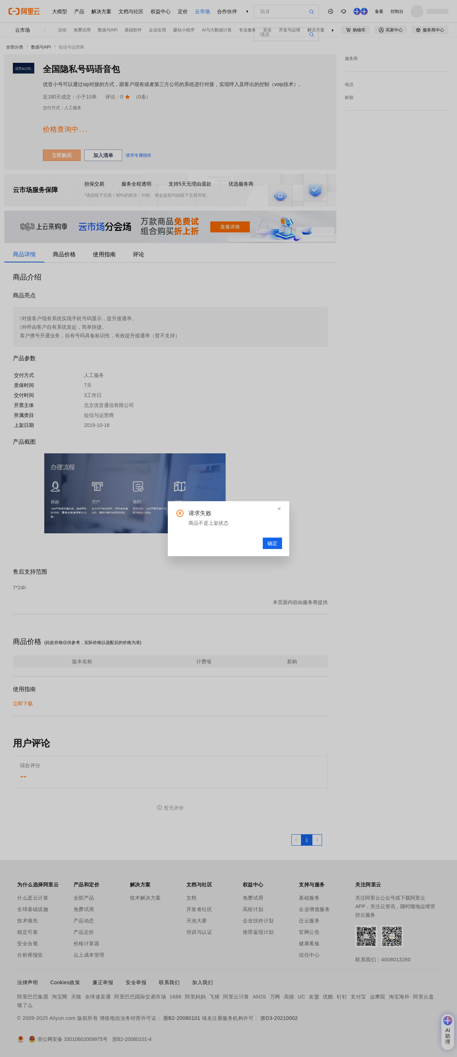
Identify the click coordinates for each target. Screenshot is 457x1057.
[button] (279, 509)
